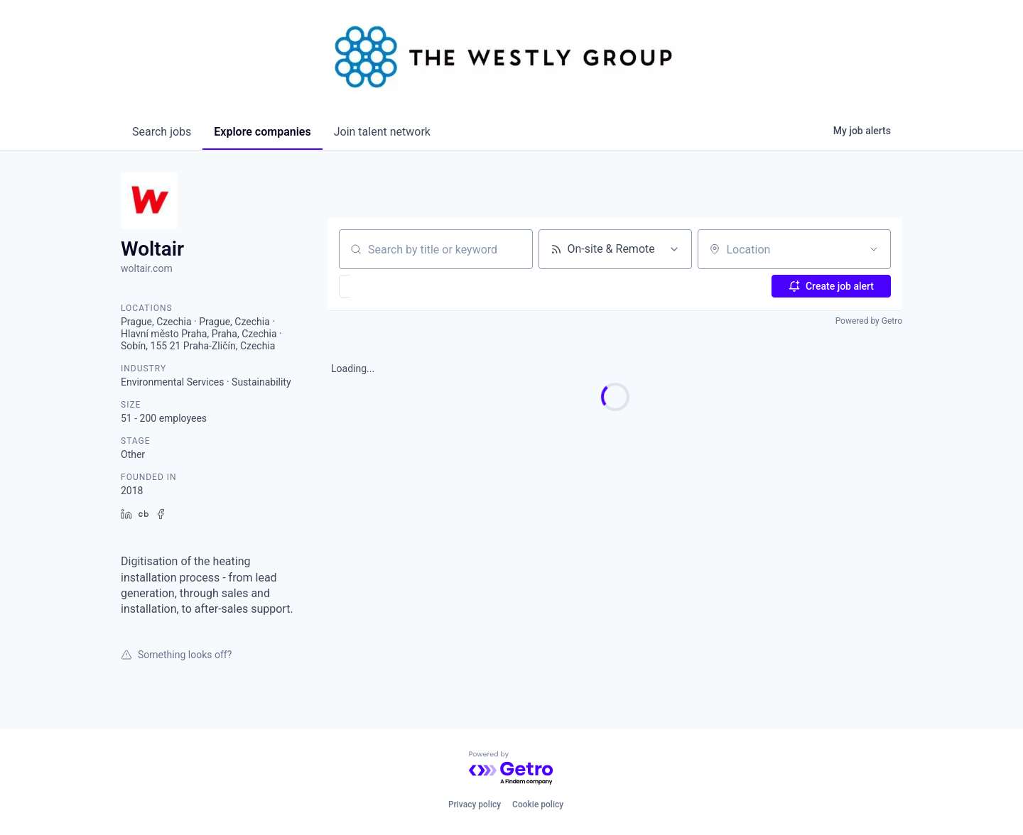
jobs (161, 131)
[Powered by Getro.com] (511, 768)
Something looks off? (176, 654)
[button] (386, 286)
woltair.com (147, 268)
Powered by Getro (868, 321)
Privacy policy (474, 804)
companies (262, 131)
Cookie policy (537, 804)
